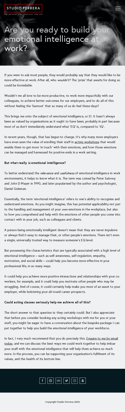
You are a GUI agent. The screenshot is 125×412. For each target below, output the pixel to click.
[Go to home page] (23, 9)
